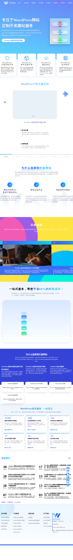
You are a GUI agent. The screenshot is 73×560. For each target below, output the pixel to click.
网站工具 (44, 543)
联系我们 (60, 40)
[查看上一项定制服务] (5, 102)
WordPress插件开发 (5, 520)
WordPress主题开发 (5, 517)
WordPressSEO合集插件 (18, 517)
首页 (19, 2)
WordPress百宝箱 (16, 523)
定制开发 (60, 24)
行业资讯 (70, 2)
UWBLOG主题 (16, 532)
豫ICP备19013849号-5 (48, 541)
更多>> (70, 458)
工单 (68, 470)
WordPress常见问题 (47, 526)
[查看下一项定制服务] (65, 94)
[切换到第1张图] (33, 116)
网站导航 (38, 543)
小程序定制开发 (4, 523)
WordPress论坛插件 (17, 526)
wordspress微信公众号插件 (19, 520)
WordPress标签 (31, 543)
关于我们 (62, 2)
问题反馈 (45, 523)
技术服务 (41, 2)
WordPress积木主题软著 (33, 523)
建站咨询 (26, 2)
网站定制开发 (4, 526)
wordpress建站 (17, 502)
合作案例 (48, 2)
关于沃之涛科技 (46, 520)
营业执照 (30, 517)
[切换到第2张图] (34, 116)
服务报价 (34, 2)
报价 (68, 467)
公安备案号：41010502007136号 (63, 541)
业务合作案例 (46, 517)
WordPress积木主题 (17, 529)
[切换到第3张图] (36, 116)
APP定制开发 (4, 529)
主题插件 (55, 2)
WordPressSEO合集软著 (34, 520)
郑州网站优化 (10, 502)
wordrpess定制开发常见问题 (13, 40)
